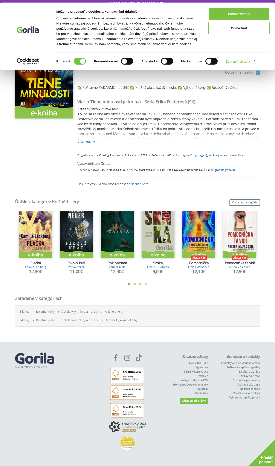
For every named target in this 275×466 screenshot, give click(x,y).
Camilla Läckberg (35, 267)
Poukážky (202, 389)
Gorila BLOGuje (198, 363)
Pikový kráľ (76, 263)
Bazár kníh (201, 393)
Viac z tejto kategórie (244, 202)
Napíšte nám (139, 184)
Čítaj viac (86, 141)
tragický (202, 155)
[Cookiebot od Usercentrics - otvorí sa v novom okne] (28, 59)
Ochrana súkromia (248, 384)
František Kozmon (158, 267)
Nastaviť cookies (250, 389)
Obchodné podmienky (246, 380)
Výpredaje (202, 367)
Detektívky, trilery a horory (79, 311)
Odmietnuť (239, 25)
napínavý (213, 155)
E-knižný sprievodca (196, 372)
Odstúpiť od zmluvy (194, 401)
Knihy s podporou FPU (194, 380)
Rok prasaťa (117, 263)
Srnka (158, 263)
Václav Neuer (76, 267)
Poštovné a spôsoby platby (243, 367)
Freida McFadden (198, 267)
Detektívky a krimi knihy (121, 320)
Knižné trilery (113, 311)
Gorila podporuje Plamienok (190, 384)
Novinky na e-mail (249, 376)
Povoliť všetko (239, 11)
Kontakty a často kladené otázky (240, 363)
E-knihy (24, 311)
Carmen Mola (117, 267)
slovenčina (236, 155)
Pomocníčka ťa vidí (240, 263)
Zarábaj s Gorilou (249, 372)
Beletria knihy (45, 311)
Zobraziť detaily (238, 59)
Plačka (35, 263)
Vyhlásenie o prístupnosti (244, 397)
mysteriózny (189, 155)
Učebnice (202, 376)
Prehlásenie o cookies (246, 393)
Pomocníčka (199, 263)
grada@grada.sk (225, 170)
